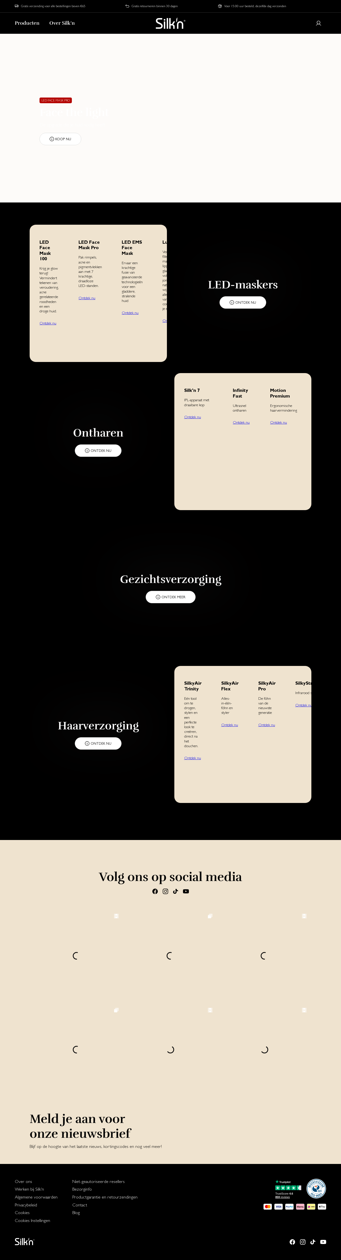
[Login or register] (318, 23)
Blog (76, 1212)
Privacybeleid (26, 1204)
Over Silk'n (62, 23)
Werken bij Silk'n (29, 1189)
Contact (79, 1204)
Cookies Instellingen (32, 1220)
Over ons (23, 1181)
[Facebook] (155, 891)
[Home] (170, 23)
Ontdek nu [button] (48, 323)
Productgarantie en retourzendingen (105, 1197)
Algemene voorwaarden (36, 1197)
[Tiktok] (175, 891)
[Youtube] (186, 891)
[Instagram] (165, 891)
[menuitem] (36, 1181)
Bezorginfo (82, 1189)
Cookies (22, 1212)
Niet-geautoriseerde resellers (98, 1181)
